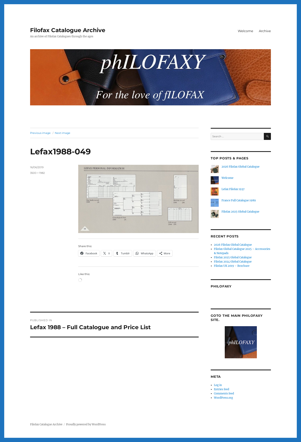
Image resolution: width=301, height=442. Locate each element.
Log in (218, 385)
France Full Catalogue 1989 (239, 200)
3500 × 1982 (37, 172)
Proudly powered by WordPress (86, 424)
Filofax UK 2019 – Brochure (231, 266)
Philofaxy (221, 286)
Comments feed (224, 393)
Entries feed (221, 389)
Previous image (40, 132)
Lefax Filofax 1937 (233, 189)
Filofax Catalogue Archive (67, 30)
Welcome (245, 31)
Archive (265, 31)
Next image (62, 132)
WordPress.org (223, 397)
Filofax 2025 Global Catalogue (240, 211)
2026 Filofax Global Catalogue (240, 166)
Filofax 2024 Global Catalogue (233, 261)
